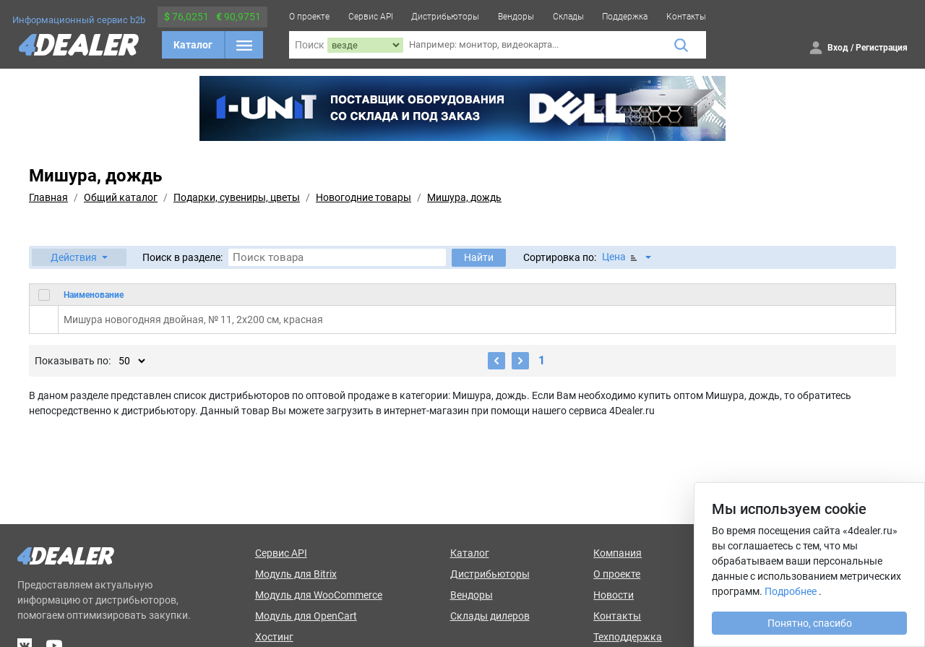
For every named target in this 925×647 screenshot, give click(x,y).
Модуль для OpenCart (306, 616)
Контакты (686, 17)
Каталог (192, 45)
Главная (48, 197)
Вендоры (516, 17)
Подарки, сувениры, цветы (236, 197)
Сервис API (370, 17)
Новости (613, 595)
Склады (568, 17)
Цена (621, 257)
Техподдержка (627, 637)
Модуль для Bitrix (296, 574)
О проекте (309, 17)
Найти (479, 257)
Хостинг (274, 637)
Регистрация (882, 48)
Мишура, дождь (464, 197)
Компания (617, 553)
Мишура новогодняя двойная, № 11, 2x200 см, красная (193, 319)
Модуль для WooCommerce (318, 595)
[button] (79, 257)
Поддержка (625, 17)
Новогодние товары (363, 197)
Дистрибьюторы (445, 17)
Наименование (94, 295)
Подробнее (791, 591)
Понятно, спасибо (809, 623)
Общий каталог (121, 197)
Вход (837, 48)
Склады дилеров (490, 616)
